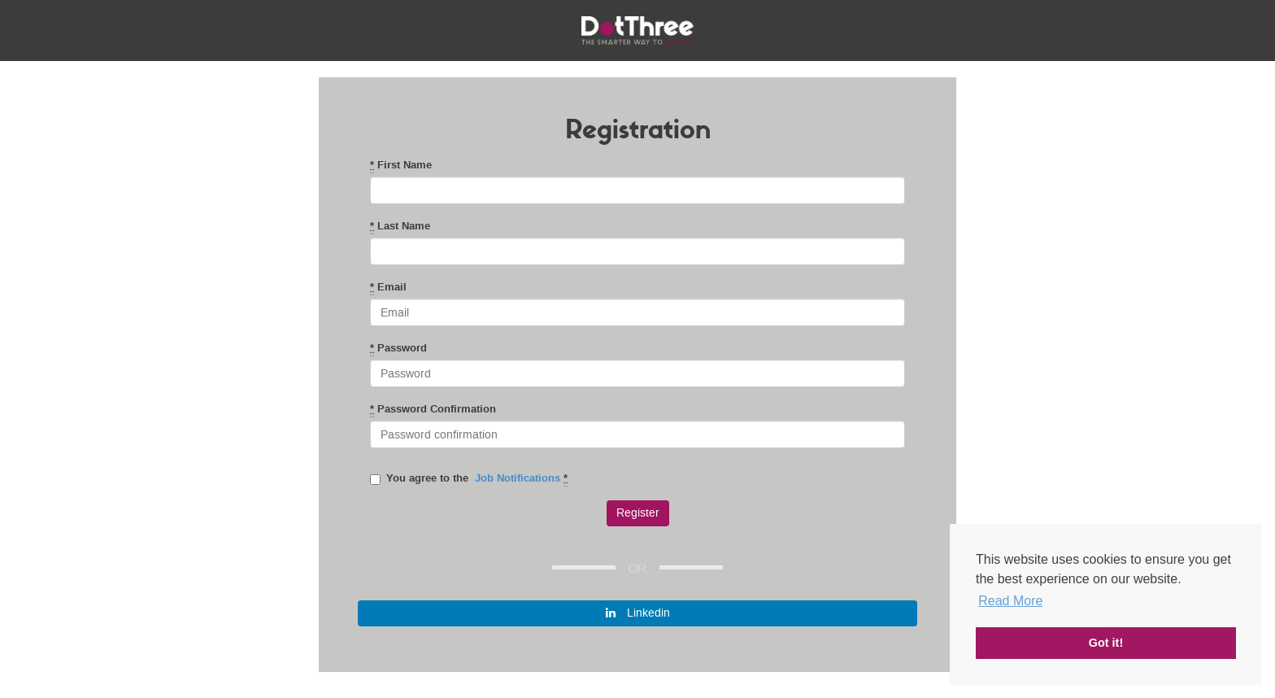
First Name (401, 165)
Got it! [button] (1106, 642)
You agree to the (469, 478)
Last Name (400, 226)
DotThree (637, 30)
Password (398, 348)
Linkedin (638, 613)
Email (388, 287)
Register (637, 513)
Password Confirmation (433, 409)
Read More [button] (1010, 601)
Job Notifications (517, 478)
